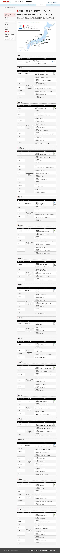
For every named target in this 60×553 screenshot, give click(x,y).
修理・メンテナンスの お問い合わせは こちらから (29, 87)
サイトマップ (50, 2)
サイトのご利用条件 (14, 550)
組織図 (6, 27)
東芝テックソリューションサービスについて (10, 15)
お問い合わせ (55, 2)
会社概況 (6, 17)
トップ (8, 4)
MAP (53, 61)
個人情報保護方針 (7, 550)
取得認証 (6, 36)
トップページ (6, 7)
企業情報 (41, 4)
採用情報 (51, 4)
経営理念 (6, 22)
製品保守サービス (31, 4)
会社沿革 (6, 24)
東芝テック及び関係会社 (9, 34)
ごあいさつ (7, 20)
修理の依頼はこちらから (29, 25)
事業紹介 (6, 29)
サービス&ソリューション (20, 4)
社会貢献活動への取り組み (10, 39)
